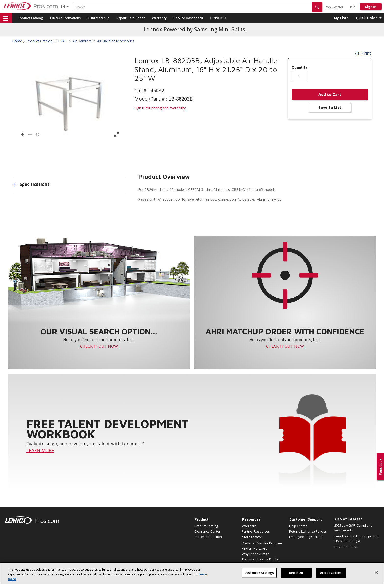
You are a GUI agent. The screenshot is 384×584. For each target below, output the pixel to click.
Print (363, 53)
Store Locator (333, 7)
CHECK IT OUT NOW (99, 346)
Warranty (159, 18)
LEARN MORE (40, 450)
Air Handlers (82, 41)
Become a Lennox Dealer (260, 559)
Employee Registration (306, 537)
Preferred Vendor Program (262, 543)
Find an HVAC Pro (254, 548)
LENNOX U (218, 18)
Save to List (329, 107)
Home (17, 41)
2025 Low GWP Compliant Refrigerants (353, 528)
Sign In (370, 6)
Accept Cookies (331, 577)
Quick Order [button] (366, 17)
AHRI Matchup (98, 18)
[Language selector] (63, 6)
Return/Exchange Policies (308, 531)
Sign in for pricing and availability (160, 108)
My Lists (341, 17)
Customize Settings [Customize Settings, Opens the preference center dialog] (259, 577)
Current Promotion (208, 537)
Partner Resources (256, 531)
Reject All (296, 577)
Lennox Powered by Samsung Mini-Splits (194, 29)
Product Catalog (30, 18)
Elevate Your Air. (346, 546)
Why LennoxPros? (255, 554)
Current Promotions (65, 18)
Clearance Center (207, 531)
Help (352, 7)
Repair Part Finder (130, 18)
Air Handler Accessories (115, 41)
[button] (317, 7)
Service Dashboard (188, 18)
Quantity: (300, 67)
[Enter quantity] (299, 76)
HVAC (62, 41)
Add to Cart (329, 94)
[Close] (376, 577)
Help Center (298, 526)
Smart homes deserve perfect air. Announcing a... (356, 538)
